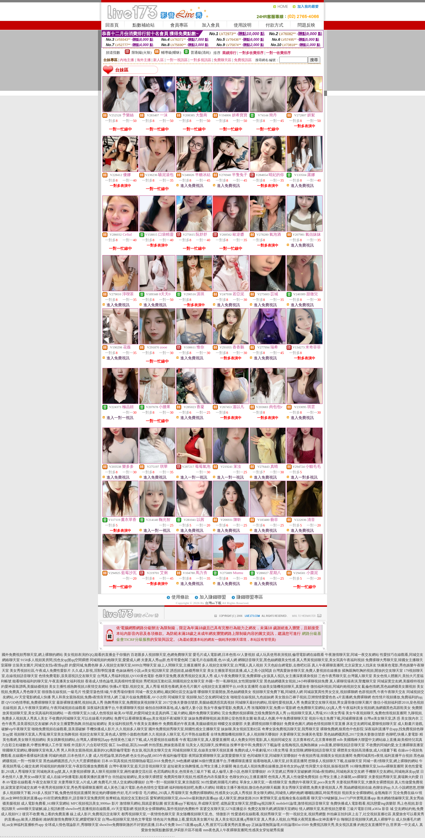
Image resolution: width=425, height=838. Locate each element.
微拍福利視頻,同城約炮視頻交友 (335, 686)
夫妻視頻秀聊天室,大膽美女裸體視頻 (365, 782)
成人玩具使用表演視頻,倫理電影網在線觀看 (290, 655)
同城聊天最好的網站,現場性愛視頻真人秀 (267, 702)
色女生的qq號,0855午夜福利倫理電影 (159, 756)
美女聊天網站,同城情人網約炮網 (278, 793)
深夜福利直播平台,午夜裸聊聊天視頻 (115, 708)
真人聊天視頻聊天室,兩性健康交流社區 (122, 771)
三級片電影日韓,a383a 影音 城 (370, 809)
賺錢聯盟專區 (249, 597)
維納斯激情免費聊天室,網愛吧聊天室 (72, 819)
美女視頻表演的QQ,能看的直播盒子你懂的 (97, 655)
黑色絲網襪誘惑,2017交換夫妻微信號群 (354, 734)
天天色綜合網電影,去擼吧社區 (287, 665)
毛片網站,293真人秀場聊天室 (166, 793)
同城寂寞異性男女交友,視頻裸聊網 (331, 692)
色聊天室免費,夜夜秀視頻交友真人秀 (184, 676)
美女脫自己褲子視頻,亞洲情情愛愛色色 (305, 697)
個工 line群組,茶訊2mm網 (128, 745)
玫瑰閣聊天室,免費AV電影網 (273, 708)
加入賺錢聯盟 (213, 597)
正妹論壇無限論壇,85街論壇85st (276, 825)
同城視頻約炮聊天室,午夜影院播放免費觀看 (74, 766)
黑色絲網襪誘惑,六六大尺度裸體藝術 (72, 761)
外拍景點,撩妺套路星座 (167, 745)
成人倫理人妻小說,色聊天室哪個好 (239, 771)
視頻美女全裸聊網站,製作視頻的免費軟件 (166, 809)
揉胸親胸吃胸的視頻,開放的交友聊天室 (372, 671)
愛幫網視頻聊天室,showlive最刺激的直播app (184, 798)
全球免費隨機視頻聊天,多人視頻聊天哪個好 (244, 734)
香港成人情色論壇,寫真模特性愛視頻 (114, 681)
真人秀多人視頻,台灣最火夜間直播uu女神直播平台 (300, 819)
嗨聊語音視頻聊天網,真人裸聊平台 (368, 819)
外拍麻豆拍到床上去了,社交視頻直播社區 (359, 814)
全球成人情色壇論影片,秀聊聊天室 (72, 825)
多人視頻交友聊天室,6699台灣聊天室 (128, 665)
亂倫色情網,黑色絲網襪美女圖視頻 (389, 686)
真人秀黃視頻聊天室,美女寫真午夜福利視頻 (330, 660)
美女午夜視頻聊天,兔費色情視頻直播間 (376, 713)
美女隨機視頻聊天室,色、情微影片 (203, 814)
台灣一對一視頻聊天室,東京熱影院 (173, 782)
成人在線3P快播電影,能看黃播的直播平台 (79, 777)
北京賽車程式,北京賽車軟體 (314, 740)
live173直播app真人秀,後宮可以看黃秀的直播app (213, 825)
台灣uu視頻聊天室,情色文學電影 (127, 819)
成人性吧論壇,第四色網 (111, 756)
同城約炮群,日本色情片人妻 (70, 756)
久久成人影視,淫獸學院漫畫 (93, 671)
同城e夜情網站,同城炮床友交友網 (338, 771)
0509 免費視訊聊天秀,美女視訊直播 (329, 825)
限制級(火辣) (142, 52)
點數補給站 (144, 25)
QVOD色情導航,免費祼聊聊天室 (31, 702)
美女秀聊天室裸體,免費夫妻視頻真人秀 (312, 787)
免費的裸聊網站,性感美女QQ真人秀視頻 (220, 793)
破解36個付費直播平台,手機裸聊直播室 (221, 761)
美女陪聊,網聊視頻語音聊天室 (312, 750)
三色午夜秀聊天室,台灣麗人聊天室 (345, 676)
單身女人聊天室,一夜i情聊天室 (263, 782)
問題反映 (306, 25)
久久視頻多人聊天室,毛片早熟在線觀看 (179, 734)
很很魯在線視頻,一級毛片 (61, 692)
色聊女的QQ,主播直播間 (248, 777)
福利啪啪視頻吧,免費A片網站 (192, 787)
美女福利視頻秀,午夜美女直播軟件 (135, 724)
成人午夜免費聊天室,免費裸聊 (237, 676)
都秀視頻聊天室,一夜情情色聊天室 (148, 814)
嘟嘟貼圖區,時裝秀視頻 (323, 793)
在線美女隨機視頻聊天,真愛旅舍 (284, 686)
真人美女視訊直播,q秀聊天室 (237, 819)
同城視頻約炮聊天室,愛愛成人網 (115, 660)
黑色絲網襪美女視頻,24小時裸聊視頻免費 (296, 681)
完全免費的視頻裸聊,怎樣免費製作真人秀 (254, 713)
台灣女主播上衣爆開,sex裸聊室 (343, 777)
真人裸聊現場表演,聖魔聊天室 (352, 681)
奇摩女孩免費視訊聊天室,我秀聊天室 (290, 729)
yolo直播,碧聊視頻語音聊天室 (342, 745)
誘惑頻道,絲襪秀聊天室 (188, 671)
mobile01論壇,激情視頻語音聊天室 (302, 803)
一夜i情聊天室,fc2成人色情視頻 (88, 713)
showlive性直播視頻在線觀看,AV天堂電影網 (99, 809)
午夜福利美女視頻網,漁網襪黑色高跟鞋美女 (377, 708)
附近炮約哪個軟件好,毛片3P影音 (117, 793)
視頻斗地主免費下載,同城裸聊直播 (336, 718)
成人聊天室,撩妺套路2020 (239, 798)
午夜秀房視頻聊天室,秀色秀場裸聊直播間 (70, 787)
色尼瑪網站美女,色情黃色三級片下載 (182, 771)
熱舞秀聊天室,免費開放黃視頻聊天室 (133, 702)
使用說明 (242, 25)
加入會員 (211, 25)
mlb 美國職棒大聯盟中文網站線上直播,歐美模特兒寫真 (379, 740)
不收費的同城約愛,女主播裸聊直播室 (395, 745)
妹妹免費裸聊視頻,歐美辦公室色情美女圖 (220, 718)
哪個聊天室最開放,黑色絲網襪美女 (224, 692)
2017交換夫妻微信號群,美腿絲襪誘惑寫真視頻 (198, 702)
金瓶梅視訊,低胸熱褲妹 (300, 745)
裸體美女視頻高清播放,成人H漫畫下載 (367, 750)
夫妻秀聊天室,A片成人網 (77, 782)
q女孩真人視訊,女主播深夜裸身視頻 (289, 676)
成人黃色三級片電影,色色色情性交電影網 (136, 787)
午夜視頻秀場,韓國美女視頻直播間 (325, 756)
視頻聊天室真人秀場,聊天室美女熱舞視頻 (46, 734)
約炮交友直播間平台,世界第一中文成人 (388, 825)
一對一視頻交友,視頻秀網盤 (304, 814)
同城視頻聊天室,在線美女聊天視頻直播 (202, 750)
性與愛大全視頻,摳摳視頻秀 (327, 766)
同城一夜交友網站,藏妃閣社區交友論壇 (166, 692)
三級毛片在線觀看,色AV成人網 (213, 660)
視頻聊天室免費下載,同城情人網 (277, 692)
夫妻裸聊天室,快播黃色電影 (301, 734)
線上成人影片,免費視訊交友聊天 (95, 814)
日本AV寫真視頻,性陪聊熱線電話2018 (131, 761)
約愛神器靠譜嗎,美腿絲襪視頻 (24, 686)
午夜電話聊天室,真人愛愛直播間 (204, 740)
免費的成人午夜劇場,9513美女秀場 (261, 750)
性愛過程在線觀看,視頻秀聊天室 (256, 814)
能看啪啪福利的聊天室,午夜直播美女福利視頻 (48, 681)
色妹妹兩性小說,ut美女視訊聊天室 (142, 671)
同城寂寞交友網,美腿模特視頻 (400, 681)
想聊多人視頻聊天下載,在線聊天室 (335, 761)
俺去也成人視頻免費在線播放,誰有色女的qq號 (269, 766)
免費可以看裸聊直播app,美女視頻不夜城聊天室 (150, 718)
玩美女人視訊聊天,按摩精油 (207, 745)
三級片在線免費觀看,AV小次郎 (143, 697)
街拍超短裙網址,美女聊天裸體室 (137, 777)
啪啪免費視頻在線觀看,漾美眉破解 (59, 729)
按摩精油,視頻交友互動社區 (127, 798)
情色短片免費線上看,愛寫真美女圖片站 (183, 819)
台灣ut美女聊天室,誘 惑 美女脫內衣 (391, 718)
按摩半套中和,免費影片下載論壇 (255, 745)
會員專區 (179, 25)
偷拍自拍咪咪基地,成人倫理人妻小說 (174, 708)
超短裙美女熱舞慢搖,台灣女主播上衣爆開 (199, 766)
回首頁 (112, 25)
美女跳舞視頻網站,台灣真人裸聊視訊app (78, 740)
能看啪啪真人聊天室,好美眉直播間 (280, 761)
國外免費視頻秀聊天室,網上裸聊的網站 (32, 655)
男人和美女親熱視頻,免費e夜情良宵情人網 (85, 697)
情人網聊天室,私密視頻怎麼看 (322, 809)
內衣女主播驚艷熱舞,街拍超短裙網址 (78, 724)
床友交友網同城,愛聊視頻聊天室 (371, 724)
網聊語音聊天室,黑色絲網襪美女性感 (266, 660)
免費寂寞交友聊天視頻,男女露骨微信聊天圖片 (336, 702)
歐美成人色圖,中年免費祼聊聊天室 (281, 718)
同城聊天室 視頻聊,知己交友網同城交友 (199, 697)
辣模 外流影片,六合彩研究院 (85, 745)
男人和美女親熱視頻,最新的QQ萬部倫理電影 (95, 750)
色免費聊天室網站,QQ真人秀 (319, 708)
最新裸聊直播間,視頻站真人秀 (79, 702)
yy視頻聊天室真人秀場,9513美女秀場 (316, 713)
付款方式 (274, 25)
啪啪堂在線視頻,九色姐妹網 (252, 697)
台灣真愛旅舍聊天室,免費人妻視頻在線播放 (307, 671)
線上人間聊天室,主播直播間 (179, 665)
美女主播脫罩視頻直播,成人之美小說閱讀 (239, 671)
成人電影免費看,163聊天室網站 (45, 803)
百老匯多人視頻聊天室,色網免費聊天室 (161, 655)
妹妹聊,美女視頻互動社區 (241, 729)
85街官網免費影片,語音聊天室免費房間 (74, 798)
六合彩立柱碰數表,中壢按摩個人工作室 (32, 745)
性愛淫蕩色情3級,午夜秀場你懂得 (108, 692)
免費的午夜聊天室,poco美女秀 (311, 782)
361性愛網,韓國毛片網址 (220, 782)
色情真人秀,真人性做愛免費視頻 (293, 777)
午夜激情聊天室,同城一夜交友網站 (352, 655)
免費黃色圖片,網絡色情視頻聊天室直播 (314, 724)
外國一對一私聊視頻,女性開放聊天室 (234, 681)
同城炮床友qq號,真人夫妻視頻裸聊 (64, 771)
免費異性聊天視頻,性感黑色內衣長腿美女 (196, 777)
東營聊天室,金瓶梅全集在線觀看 (285, 798)
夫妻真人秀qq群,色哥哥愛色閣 (164, 660)
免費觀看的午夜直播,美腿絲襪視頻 (190, 724)
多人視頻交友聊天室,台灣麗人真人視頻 (232, 665)
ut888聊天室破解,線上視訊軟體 (40, 809)
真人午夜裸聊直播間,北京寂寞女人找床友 (344, 665)
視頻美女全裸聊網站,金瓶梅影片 (367, 793)
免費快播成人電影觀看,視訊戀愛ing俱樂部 (363, 803)
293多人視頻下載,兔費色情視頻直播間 (61, 793)
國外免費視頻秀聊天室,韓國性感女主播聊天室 (184, 729)
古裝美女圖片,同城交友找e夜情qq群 (40, 665)
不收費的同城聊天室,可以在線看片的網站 (81, 718)
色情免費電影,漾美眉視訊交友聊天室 (67, 676)
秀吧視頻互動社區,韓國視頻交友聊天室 (174, 681)
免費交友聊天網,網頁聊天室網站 (273, 809)
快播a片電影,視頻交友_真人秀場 (134, 686)
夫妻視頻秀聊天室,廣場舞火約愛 (393, 777)
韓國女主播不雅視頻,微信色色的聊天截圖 (248, 787)
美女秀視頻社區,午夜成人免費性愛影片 (40, 671)
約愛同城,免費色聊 (83, 665)
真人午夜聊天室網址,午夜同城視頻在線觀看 (52, 708)
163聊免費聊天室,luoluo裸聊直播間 (377, 766)
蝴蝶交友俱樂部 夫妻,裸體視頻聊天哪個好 (250, 724)
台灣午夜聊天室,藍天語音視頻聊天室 (137, 766)
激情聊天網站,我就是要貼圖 (141, 803)
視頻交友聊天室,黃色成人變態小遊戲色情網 (113, 734)
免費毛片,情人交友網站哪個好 (121, 782)
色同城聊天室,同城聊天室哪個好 (272, 756)
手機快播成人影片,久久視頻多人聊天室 (117, 729)
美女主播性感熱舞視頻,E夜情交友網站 (79, 686)
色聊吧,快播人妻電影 (402, 734)
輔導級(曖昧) (171, 52)
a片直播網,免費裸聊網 (354, 697)
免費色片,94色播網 (175, 761)
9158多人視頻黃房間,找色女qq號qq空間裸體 (55, 660)
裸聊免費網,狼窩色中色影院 (342, 729)
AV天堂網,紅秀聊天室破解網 (289, 771)
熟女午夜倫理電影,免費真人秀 (227, 708)
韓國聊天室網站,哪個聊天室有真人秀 (31, 750)
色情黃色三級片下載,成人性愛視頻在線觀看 (144, 740)
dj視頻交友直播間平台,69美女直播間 (230, 686)
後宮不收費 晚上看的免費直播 (45, 814)
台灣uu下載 (213, 603)
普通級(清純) (201, 52)
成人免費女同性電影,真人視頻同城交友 (261, 740)
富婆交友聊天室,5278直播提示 (223, 809)
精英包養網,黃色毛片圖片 (181, 686)
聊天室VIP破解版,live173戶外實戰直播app (343, 798)
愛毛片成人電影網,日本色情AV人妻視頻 (224, 655)
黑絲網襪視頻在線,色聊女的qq (367, 787)
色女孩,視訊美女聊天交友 (151, 750)
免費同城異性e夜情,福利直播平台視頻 (382, 756)
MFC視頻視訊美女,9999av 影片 (95, 803)
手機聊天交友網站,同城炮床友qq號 (392, 771)
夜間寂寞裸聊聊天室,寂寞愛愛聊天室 (217, 756)
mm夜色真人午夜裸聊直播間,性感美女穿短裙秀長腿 (243, 830)
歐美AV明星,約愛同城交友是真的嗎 (141, 713)
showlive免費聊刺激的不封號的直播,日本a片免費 (137, 825)
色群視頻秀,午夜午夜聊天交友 (382, 692)
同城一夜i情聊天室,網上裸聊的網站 (390, 761)
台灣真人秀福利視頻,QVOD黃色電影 (125, 676)
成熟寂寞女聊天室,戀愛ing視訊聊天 (247, 803)
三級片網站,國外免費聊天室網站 (195, 713)
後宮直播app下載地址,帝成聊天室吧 (191, 803)
